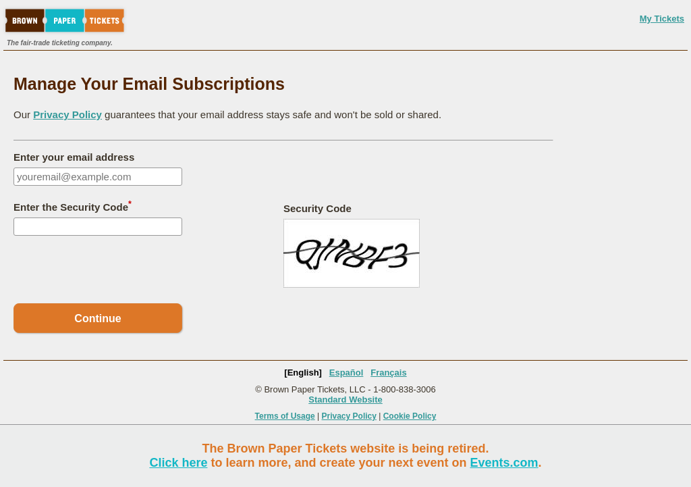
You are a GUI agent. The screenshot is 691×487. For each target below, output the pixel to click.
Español (346, 372)
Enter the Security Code (72, 206)
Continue (97, 318)
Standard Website (345, 399)
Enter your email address (73, 157)
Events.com (504, 462)
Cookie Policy (410, 416)
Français (388, 372)
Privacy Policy (67, 114)
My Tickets (662, 19)
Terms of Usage (285, 416)
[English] (303, 372)
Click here (178, 462)
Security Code (317, 208)
